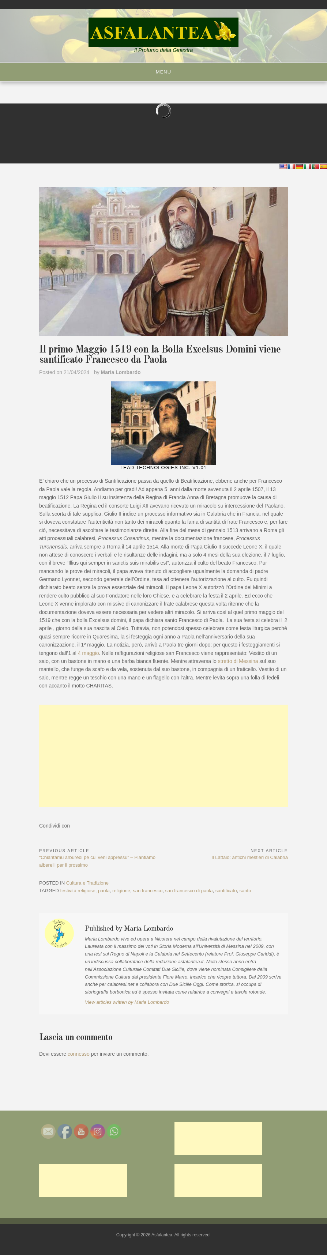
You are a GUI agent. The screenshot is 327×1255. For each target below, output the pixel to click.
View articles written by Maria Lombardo (127, 1002)
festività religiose (77, 890)
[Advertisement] (163, 756)
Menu (163, 72)
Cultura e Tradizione (87, 883)
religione (121, 890)
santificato (226, 890)
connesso (79, 1054)
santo (245, 890)
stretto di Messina (238, 661)
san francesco (147, 890)
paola (104, 890)
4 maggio (88, 653)
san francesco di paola (189, 890)
